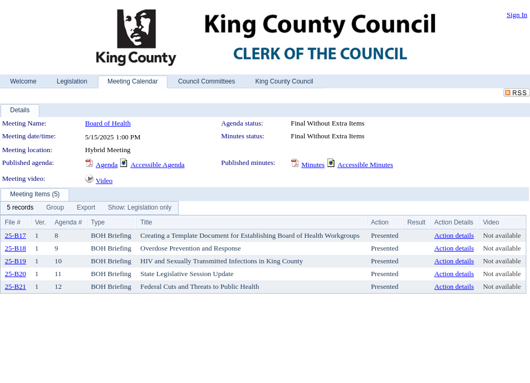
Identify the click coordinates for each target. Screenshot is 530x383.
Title (146, 222)
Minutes (313, 165)
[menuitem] (20, 208)
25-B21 (15, 286)
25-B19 (15, 261)
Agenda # (68, 222)
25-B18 (15, 248)
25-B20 (15, 274)
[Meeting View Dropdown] (140, 208)
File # (12, 222)
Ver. (40, 222)
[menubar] (89, 208)
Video (104, 181)
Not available (501, 235)
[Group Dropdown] (55, 208)
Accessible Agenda (157, 165)
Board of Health (108, 123)
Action (380, 222)
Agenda (106, 165)
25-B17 (15, 235)
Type (98, 222)
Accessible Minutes (365, 165)
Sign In (517, 15)
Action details (454, 235)
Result (416, 222)
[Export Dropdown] (86, 208)
